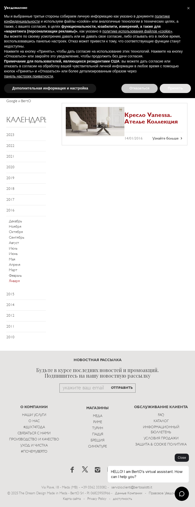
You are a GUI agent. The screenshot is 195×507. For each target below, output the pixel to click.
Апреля (14, 265)
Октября (16, 232)
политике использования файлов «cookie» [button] (137, 31)
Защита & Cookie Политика (161, 445)
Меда (97, 416)
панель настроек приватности (28, 76)
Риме (97, 422)
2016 (10, 210)
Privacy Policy (96, 499)
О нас (34, 421)
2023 (10, 135)
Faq (161, 415)
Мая (12, 260)
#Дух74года (34, 427)
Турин (97, 428)
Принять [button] (175, 88)
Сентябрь (16, 238)
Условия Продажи (161, 438)
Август (14, 243)
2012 (10, 316)
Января (14, 281)
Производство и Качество (34, 439)
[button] (188, 8)
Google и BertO (18, 101)
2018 (10, 189)
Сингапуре (97, 447)
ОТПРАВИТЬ (122, 388)
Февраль (15, 276)
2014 (10, 305)
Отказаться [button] (139, 88)
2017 (10, 200)
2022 (10, 146)
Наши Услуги (34, 415)
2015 (10, 294)
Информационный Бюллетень (161, 429)
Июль (13, 249)
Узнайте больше (167, 138)
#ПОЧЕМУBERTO (34, 452)
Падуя (97, 434)
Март (13, 270)
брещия (97, 440)
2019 (10, 178)
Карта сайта (72, 499)
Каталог (161, 421)
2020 (10, 167)
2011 (10, 327)
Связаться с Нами (34, 433)
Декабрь (15, 221)
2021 (10, 157)
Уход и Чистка (34, 446)
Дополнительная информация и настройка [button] (50, 88)
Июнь (13, 254)
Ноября (15, 227)
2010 (10, 337)
